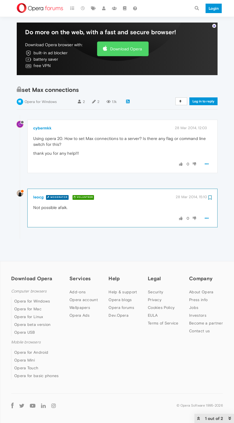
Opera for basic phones (36, 358)
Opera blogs (120, 283)
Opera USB (24, 315)
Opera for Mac (28, 292)
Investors (197, 298)
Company (201, 261)
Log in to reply (203, 84)
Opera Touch (26, 351)
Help (114, 261)
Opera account (83, 283)
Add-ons (77, 275)
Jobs (193, 290)
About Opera (201, 275)
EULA (153, 298)
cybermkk (42, 111)
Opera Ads (79, 298)
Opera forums (121, 290)
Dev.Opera (118, 298)
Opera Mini (24, 343)
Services (80, 261)
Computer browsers (29, 274)
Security (155, 275)
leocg (38, 180)
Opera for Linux (28, 299)
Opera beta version (32, 307)
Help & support (122, 275)
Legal (154, 261)
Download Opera (126, 31)
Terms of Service (163, 306)
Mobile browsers (26, 325)
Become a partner (206, 306)
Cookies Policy (161, 290)
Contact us (199, 314)
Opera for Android (31, 335)
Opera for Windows (41, 85)
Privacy (154, 283)
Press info (198, 283)
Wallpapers (79, 290)
